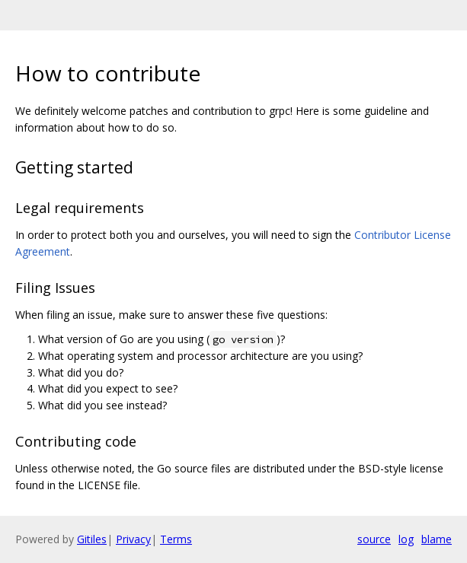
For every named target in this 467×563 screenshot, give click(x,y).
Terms (176, 539)
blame (436, 539)
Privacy (133, 539)
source (374, 539)
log (406, 539)
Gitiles (92, 539)
